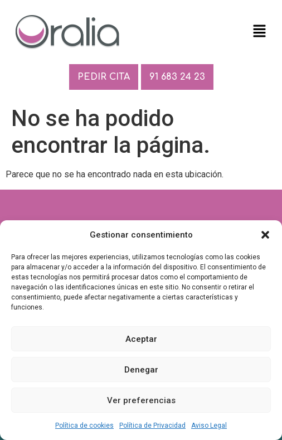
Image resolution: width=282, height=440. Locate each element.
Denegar (141, 370)
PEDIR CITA (103, 77)
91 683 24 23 (177, 77)
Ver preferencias (141, 400)
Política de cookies (84, 425)
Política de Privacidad (152, 425)
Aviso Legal (209, 425)
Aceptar (141, 339)
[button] (265, 234)
